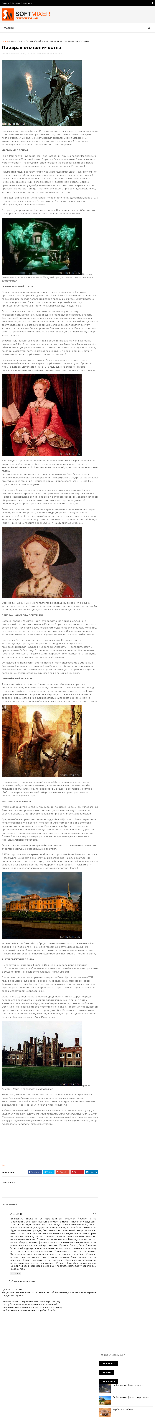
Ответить (15, 1338)
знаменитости (17, 41)
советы (105, 269)
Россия (118, 201)
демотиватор (131, 211)
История (30, 41)
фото (132, 274)
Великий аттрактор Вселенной (129, 168)
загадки (105, 222)
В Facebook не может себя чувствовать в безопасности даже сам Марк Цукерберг (131, 122)
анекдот (105, 206)
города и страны (110, 211)
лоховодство (119, 238)
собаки (143, 264)
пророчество (108, 258)
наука (131, 243)
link (3, 1227)
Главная (5, 3)
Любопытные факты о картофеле (130, 83)
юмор (104, 279)
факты (121, 274)
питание (105, 253)
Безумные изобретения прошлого (131, 144)
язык (114, 279)
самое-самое (127, 264)
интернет (123, 227)
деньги (146, 211)
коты (143, 232)
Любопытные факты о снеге (127, 71)
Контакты (27, 3)
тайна (135, 269)
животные (142, 217)
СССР (130, 201)
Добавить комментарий (22, 1345)
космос (132, 232)
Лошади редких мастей (125, 156)
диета (114, 217)
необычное (42, 41)
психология (126, 258)
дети (103, 217)
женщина (127, 217)
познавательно (123, 253)
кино (103, 232)
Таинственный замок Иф (125, 132)
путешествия (108, 264)
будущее (119, 206)
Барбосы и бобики (122, 95)
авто (140, 201)
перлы (139, 248)
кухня (104, 238)
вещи (132, 206)
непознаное (56, 41)
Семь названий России (124, 180)
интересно (107, 227)
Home (5, 41)
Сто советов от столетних (117, 294)
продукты (141, 253)
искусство (138, 227)
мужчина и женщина (112, 243)
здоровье (119, 222)
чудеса (144, 274)
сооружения (120, 269)
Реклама (16, 3)
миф (133, 238)
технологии (107, 274)
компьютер (117, 232)
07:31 (87, 1275)
